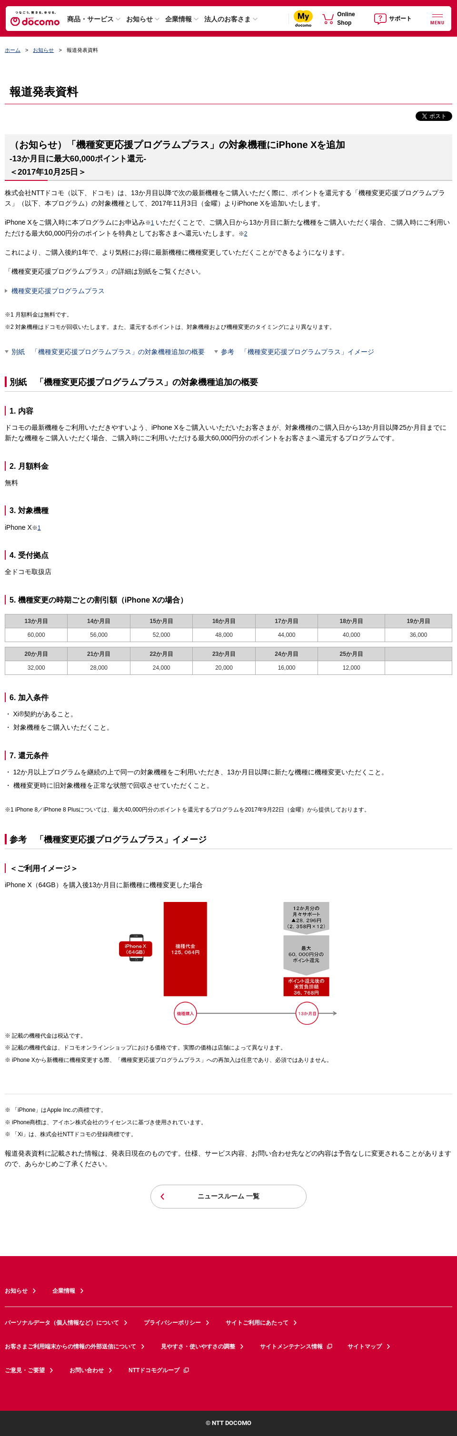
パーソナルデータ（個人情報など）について (62, 1322)
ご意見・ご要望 (25, 1370)
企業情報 (178, 19)
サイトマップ (365, 1346)
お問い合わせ (87, 1370)
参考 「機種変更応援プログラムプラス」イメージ (297, 352)
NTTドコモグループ (159, 1370)
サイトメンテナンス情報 (296, 1346)
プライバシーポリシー (172, 1322)
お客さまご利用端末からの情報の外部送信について (70, 1346)
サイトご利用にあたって (257, 1322)
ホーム (12, 50)
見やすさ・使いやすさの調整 (198, 1346)
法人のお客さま (227, 19)
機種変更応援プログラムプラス (58, 291)
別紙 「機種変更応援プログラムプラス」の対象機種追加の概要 (108, 352)
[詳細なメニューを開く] (437, 18)
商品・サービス (90, 19)
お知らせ (139, 19)
